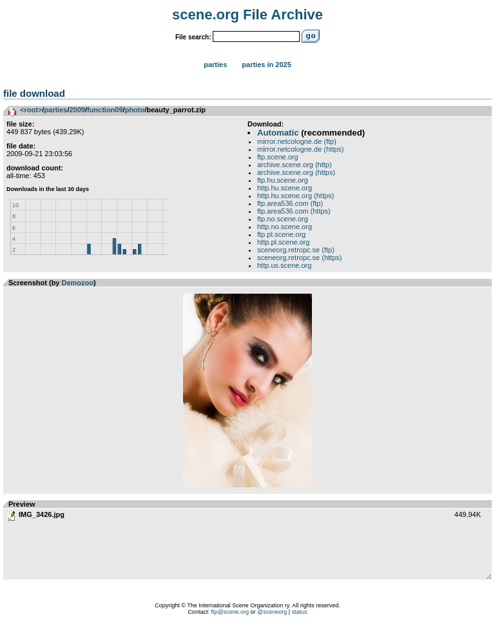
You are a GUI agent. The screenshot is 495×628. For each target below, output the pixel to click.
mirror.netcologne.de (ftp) (296, 141)
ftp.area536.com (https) (294, 211)
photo (135, 110)
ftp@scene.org (230, 612)
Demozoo (78, 283)
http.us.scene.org (284, 265)
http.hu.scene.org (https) (295, 195)
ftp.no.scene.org (282, 219)
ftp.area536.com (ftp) (290, 203)
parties (55, 110)
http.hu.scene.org (284, 188)
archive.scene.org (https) (296, 172)
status (299, 612)
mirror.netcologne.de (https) (300, 149)
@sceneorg (272, 612)
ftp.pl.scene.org (281, 234)
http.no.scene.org (284, 226)
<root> (31, 110)
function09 (105, 110)
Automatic (277, 132)
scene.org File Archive (247, 14)
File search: (193, 37)
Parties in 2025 (266, 64)
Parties (215, 64)
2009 (76, 110)
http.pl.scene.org (283, 242)
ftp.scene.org (277, 157)
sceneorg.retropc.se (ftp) (296, 250)
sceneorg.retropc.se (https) (299, 257)
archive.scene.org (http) (294, 164)
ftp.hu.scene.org (282, 180)
